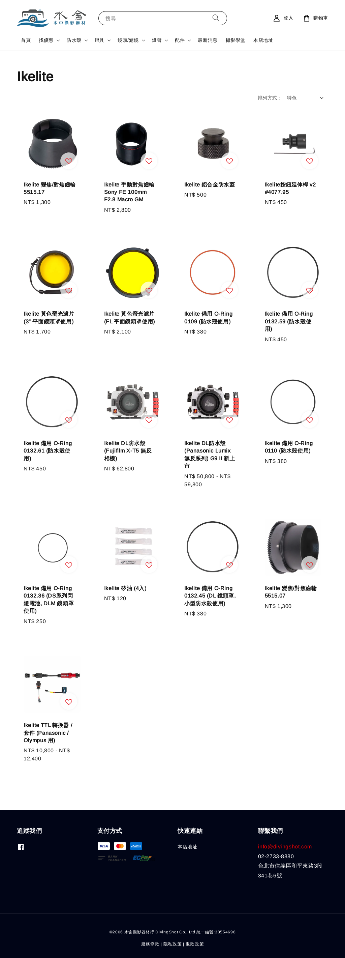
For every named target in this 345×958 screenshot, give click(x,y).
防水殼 (74, 40)
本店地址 (263, 40)
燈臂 (157, 40)
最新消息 (207, 40)
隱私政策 (172, 944)
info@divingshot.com (285, 846)
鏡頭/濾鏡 (128, 40)
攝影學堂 (235, 40)
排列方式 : (269, 97)
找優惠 (46, 40)
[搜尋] (216, 18)
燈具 (99, 40)
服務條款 (150, 944)
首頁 (26, 40)
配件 (180, 40)
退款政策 (195, 944)
